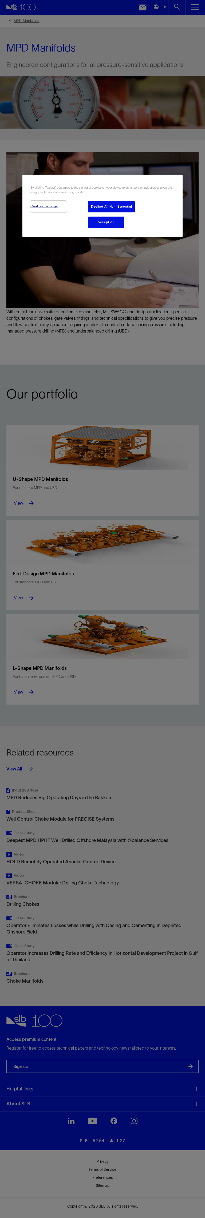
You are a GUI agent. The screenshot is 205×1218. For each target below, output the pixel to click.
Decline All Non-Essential (111, 206)
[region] (102, 206)
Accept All (106, 221)
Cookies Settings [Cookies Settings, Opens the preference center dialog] (44, 206)
